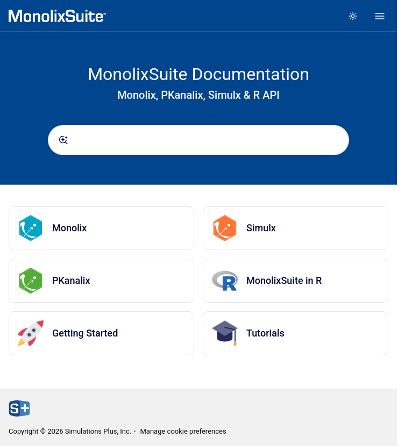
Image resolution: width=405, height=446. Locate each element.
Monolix (69, 227)
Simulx (261, 227)
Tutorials (265, 333)
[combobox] (198, 140)
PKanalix (71, 280)
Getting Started (85, 333)
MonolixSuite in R (284, 280)
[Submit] (63, 140)
